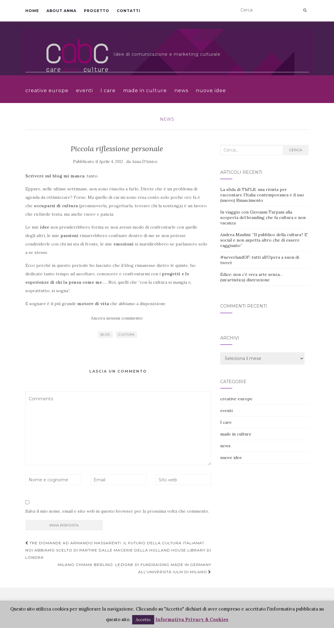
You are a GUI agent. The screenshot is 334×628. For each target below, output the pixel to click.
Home (32, 10)
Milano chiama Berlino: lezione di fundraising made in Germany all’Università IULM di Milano (134, 568)
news (181, 90)
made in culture (145, 90)
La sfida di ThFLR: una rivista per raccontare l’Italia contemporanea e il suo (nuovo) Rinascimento (262, 195)
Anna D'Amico (144, 161)
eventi (84, 90)
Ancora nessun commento (117, 318)
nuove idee (211, 90)
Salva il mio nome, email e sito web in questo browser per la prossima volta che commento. (117, 511)
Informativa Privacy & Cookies (191, 619)
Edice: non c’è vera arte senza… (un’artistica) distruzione (251, 277)
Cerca (295, 150)
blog (105, 334)
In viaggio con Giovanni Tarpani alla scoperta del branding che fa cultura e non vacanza (263, 217)
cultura (126, 334)
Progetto (96, 10)
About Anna (61, 10)
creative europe (46, 90)
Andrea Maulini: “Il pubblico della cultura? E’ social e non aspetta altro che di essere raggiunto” (264, 240)
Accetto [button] (143, 619)
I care (108, 90)
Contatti (128, 10)
